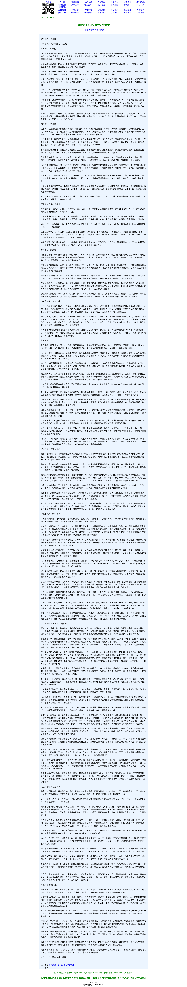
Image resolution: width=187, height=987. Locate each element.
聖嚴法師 (140, 12)
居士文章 (75, 5)
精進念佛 (127, 2)
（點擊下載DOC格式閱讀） (94, 30)
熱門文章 (62, 13)
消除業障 (114, 5)
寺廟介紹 (88, 5)
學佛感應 (127, 13)
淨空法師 (140, 5)
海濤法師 (140, 10)
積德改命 (114, 13)
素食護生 (127, 5)
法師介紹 (88, 2)
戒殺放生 (127, 10)
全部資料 (62, 10)
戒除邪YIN (140, 2)
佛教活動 (101, 13)
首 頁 (62, 2)
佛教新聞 (101, 10)
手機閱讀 (48, 2)
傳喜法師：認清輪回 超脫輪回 (61, 965)
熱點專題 (101, 5)
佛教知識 (75, 10)
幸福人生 (114, 2)
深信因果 (114, 10)
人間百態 (101, 2)
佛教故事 (75, 13)
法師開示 (75, 2)
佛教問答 (88, 10)
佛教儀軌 (88, 13)
